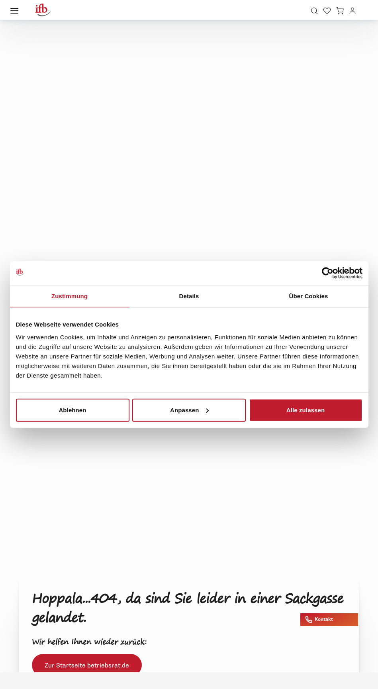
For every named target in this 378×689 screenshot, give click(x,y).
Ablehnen (72, 409)
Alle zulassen (305, 409)
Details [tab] (189, 296)
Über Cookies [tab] (308, 296)
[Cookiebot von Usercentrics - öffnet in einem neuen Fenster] (327, 273)
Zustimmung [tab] (69, 296)
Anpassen (189, 409)
